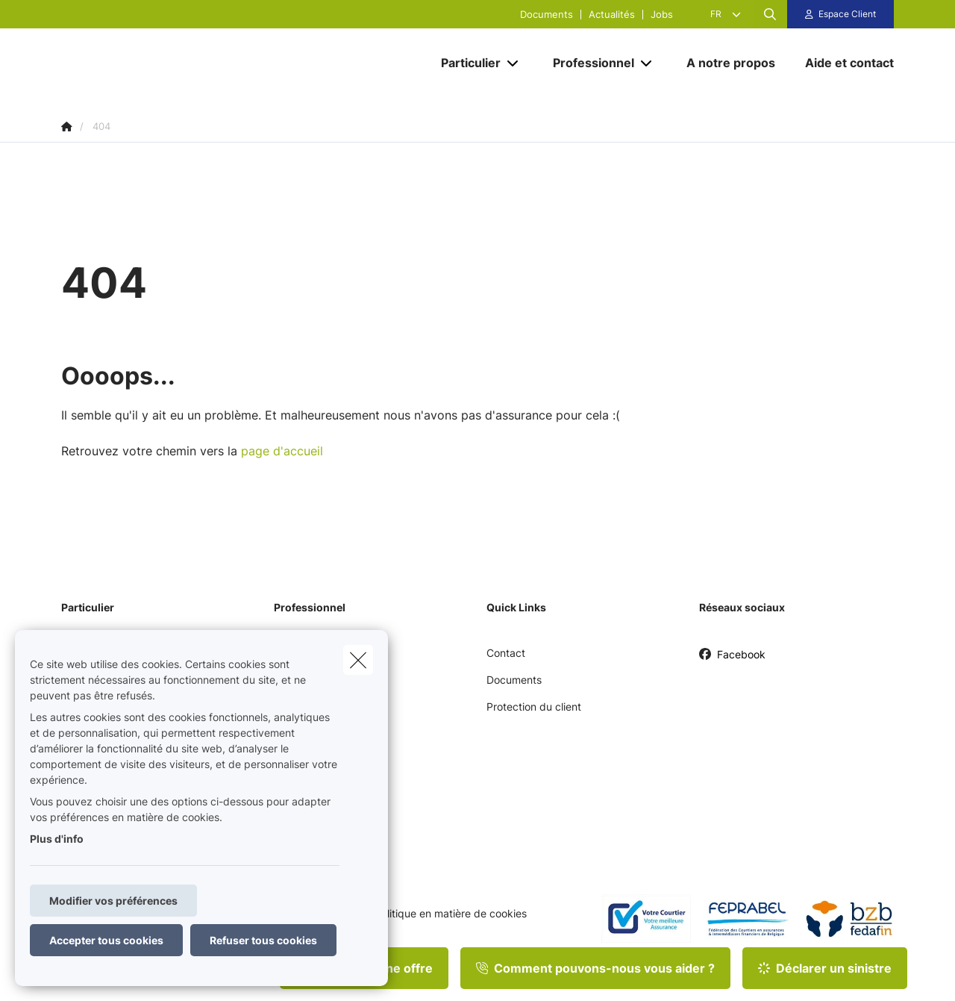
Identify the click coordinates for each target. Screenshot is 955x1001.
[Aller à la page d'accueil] (210, 62)
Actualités (612, 14)
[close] (358, 660)
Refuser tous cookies (263, 940)
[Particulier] (465, 63)
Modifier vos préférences (113, 900)
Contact (505, 652)
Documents (546, 14)
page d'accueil (282, 450)
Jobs (662, 14)
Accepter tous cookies (106, 940)
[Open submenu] (513, 63)
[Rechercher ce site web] (770, 14)
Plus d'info (57, 838)
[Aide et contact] (842, 63)
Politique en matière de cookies (451, 913)
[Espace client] (841, 14)
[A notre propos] (730, 63)
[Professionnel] (588, 63)
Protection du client (533, 706)
